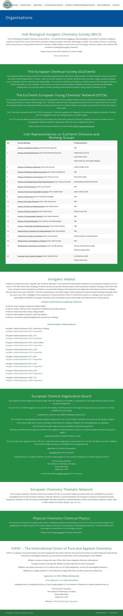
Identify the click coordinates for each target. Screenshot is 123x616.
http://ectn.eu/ (75, 502)
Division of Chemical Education (28, 153)
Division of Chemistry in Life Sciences (30, 177)
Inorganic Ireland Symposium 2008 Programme (24, 380)
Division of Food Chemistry (27, 187)
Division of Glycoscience (26, 197)
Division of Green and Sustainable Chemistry (33, 192)
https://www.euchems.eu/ (84, 126)
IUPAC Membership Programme (65, 601)
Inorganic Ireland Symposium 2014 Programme (24, 366)
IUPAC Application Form (54, 580)
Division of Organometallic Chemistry (30, 216)
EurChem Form (55, 452)
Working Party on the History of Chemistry (32, 246)
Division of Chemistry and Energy (29, 167)
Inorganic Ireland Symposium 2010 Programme (24, 373)
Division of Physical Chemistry (28, 221)
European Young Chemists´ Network (30, 256)
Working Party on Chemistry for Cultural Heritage (34, 231)
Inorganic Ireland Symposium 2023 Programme (24, 338)
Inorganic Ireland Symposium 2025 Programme (24, 331)
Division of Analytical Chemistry (28, 148)
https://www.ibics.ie (61, 56)
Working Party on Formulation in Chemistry (32, 241)
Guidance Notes (63, 473)
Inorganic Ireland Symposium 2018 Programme (24, 352)
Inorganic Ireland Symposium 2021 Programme (24, 345)
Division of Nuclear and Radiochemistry (31, 206)
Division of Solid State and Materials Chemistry (34, 226)
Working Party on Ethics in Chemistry (30, 236)
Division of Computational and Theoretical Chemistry (35, 182)
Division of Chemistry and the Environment (32, 172)
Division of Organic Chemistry (28, 211)
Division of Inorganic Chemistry (28, 201)
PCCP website (58, 532)
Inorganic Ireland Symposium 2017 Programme (24, 359)
